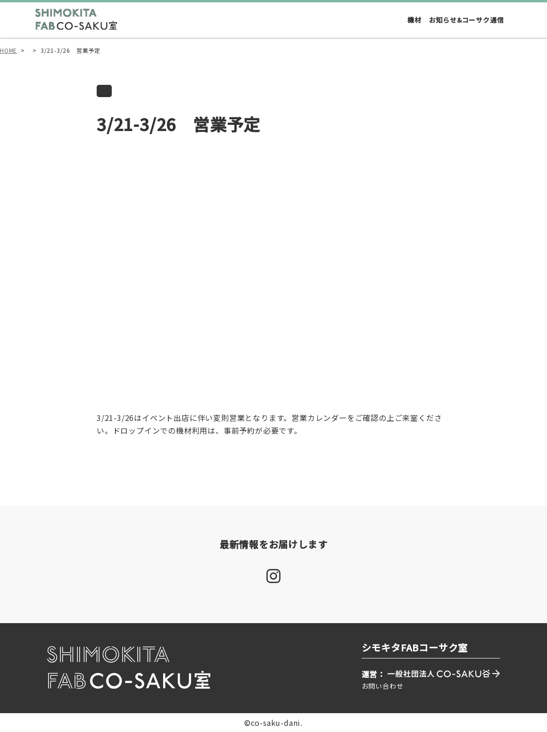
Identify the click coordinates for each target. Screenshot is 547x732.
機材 (414, 20)
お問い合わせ (383, 686)
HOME (8, 50)
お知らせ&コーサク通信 (466, 20)
